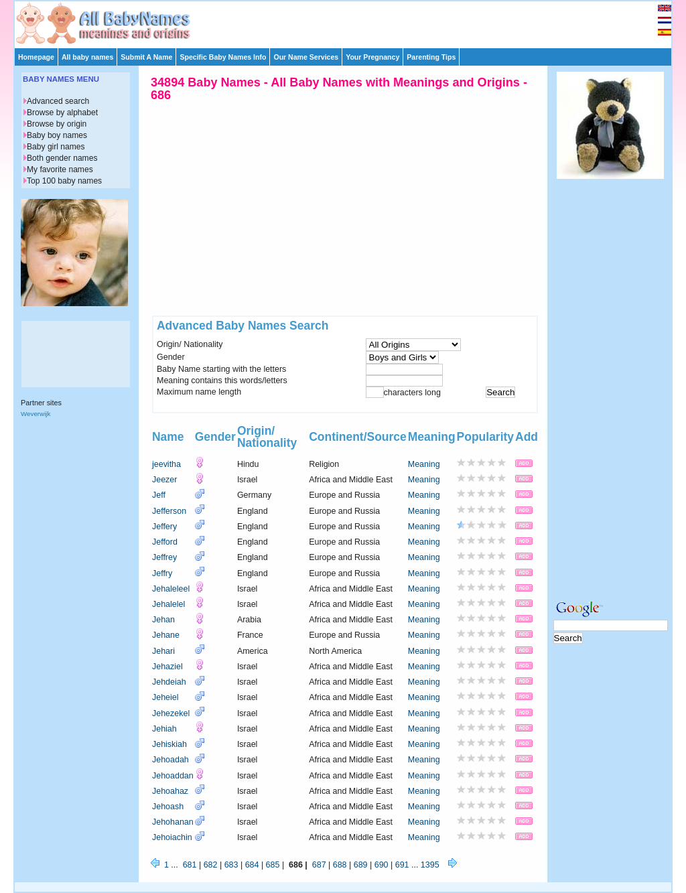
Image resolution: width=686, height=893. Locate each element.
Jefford (165, 542)
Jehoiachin (172, 837)
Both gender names (62, 158)
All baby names (87, 57)
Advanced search (58, 101)
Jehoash (168, 806)
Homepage (36, 57)
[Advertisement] (349, 21)
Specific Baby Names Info (223, 57)
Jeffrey (164, 557)
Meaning (424, 464)
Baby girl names (56, 146)
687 (319, 865)
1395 (430, 865)
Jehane (166, 635)
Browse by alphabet (62, 112)
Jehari (163, 651)
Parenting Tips (431, 57)
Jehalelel (168, 604)
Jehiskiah (169, 744)
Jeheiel (165, 697)
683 (231, 865)
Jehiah (164, 729)
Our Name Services (305, 57)
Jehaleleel (171, 589)
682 (211, 865)
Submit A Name (146, 57)
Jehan (163, 619)
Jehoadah (170, 759)
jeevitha (166, 464)
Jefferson (169, 511)
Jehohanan (173, 822)
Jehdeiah (169, 682)
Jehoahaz (170, 791)
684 (252, 865)
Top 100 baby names (64, 181)
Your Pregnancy (372, 57)
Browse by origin (56, 124)
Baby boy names (57, 135)
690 (381, 865)
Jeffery (164, 526)
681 (190, 865)
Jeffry (162, 573)
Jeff (158, 495)
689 (361, 865)
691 (402, 865)
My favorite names (60, 169)
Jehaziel (167, 666)
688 (340, 865)
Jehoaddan (173, 775)
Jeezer (164, 479)
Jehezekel (171, 713)
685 (273, 865)
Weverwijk (35, 413)
